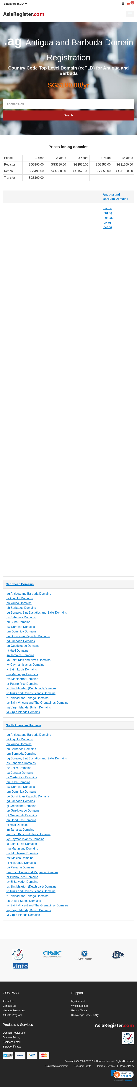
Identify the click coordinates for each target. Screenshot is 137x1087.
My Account (78, 1001)
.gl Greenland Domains (21, 805)
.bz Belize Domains (18, 767)
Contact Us (9, 1005)
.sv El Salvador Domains (22, 881)
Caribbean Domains (20, 584)
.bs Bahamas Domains (21, 617)
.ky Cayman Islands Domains (25, 664)
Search (68, 115)
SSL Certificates (12, 1046)
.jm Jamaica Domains (20, 655)
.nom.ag (108, 217)
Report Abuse (79, 1010)
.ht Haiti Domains (17, 650)
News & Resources (14, 1010)
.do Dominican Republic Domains (28, 636)
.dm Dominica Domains (21, 631)
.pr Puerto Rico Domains (22, 683)
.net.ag (107, 227)
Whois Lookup (79, 1005)
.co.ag (107, 222)
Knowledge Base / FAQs (85, 1015)
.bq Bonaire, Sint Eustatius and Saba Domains (36, 612)
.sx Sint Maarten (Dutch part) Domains (31, 688)
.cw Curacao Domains (20, 626)
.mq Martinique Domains (22, 674)
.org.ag (107, 212)
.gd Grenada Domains (20, 641)
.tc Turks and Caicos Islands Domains (31, 693)
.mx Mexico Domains (19, 858)
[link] (122, 1075)
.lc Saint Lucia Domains (21, 669)
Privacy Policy (127, 1066)
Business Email (12, 1041)
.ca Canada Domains (19, 772)
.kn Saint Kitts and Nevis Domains (28, 660)
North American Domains (23, 725)
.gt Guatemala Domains (21, 815)
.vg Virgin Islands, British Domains (28, 707)
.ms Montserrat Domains (22, 678)
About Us (8, 1001)
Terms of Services (106, 1066)
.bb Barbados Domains (21, 607)
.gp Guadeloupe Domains (22, 645)
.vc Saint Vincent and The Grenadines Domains (37, 702)
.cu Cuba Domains (18, 622)
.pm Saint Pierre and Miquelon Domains (32, 872)
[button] (15, 3)
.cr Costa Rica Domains (21, 777)
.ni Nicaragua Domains (21, 862)
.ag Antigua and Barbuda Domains (28, 593)
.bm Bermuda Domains (21, 753)
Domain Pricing (11, 1037)
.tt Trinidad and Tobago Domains (27, 698)
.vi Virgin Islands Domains (23, 712)
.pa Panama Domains (20, 867)
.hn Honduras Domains (21, 820)
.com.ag (108, 208)
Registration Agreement (56, 1066)
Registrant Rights (82, 1066)
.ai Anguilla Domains (19, 598)
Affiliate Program (12, 1015)
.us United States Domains (23, 900)
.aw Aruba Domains (19, 603)
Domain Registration (14, 1032)
